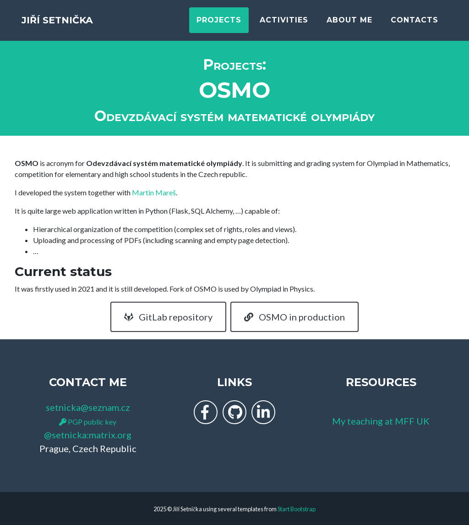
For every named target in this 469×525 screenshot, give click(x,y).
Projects (218, 24)
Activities (284, 24)
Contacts (414, 24)
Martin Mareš (154, 192)
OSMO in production (294, 316)
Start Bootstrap (297, 509)
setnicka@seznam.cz (88, 407)
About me (349, 24)
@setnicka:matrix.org (87, 434)
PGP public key (87, 421)
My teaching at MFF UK (381, 420)
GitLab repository (168, 316)
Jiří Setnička (78, 24)
